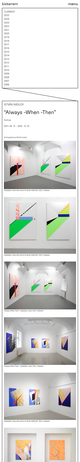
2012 (6, 62)
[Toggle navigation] (73, 4)
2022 (6, 26)
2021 (6, 29)
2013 (6, 59)
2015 (6, 51)
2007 (6, 80)
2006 (6, 84)
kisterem (10, 4)
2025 (6, 15)
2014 (6, 55)
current (9, 11)
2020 (6, 33)
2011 (6, 66)
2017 (6, 44)
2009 (6, 73)
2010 (6, 69)
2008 (6, 77)
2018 (6, 40)
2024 (6, 18)
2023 (6, 22)
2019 (6, 37)
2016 (6, 48)
